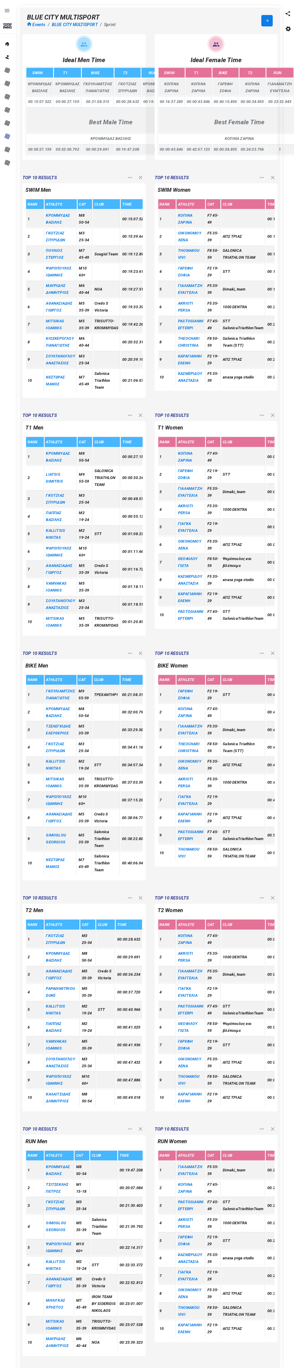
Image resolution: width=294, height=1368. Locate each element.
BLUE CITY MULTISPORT (75, 24)
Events (36, 24)
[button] (288, 13)
